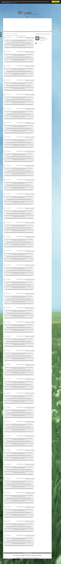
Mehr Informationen (13, 2)
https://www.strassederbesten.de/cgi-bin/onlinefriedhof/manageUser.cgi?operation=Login (19, 57)
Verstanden (56, 1)
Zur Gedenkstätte (38, 43)
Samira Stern (42, 37)
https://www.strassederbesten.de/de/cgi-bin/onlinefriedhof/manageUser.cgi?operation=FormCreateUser (19, 47)
